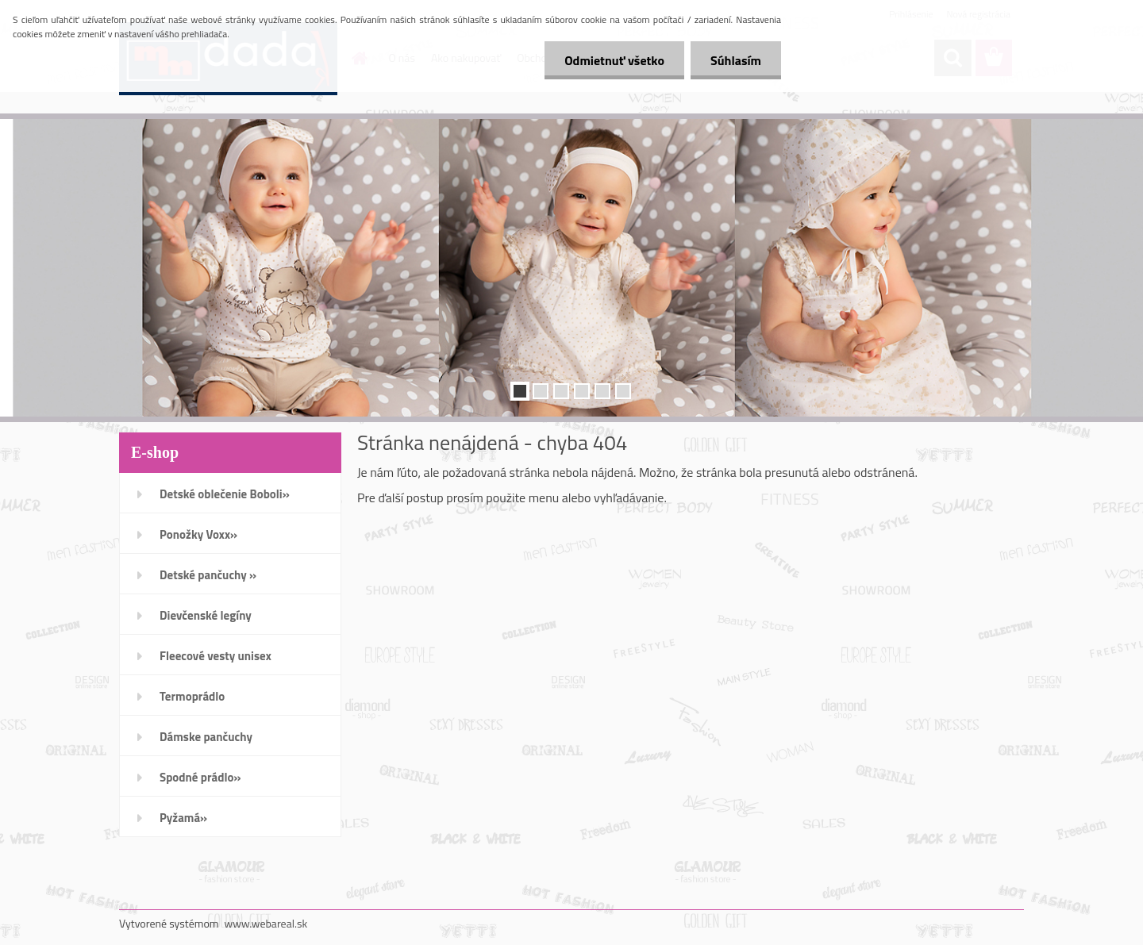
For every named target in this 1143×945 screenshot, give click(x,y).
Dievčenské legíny (206, 615)
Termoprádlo (192, 696)
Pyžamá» (183, 818)
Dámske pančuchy (206, 737)
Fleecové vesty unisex (215, 656)
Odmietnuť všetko (614, 60)
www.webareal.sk (266, 923)
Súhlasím (735, 60)
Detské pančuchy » (208, 575)
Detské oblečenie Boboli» (225, 494)
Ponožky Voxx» (198, 534)
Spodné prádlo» (200, 777)
